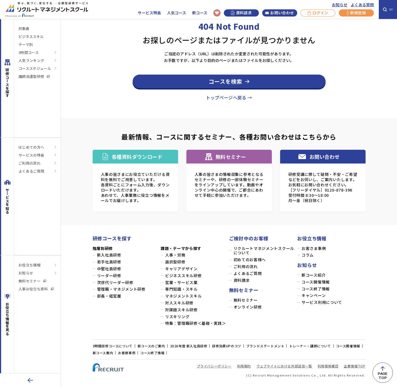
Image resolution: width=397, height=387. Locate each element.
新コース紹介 (314, 275)
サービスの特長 (31, 155)
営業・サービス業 (181, 282)
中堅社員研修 (109, 268)
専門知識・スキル (181, 289)
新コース (199, 12)
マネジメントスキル (183, 296)
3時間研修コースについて (113, 346)
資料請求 (241, 12)
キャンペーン (314, 295)
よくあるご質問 (31, 171)
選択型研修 (175, 262)
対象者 (23, 28)
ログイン (318, 13)
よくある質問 (362, 4)
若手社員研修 (109, 262)
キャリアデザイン (181, 268)
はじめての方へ (31, 147)
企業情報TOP (354, 366)
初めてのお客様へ (250, 259)
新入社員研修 (109, 255)
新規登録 (356, 13)
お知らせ (339, 4)
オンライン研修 (248, 307)
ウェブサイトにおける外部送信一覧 (284, 366)
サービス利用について (322, 302)
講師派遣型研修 (34, 76)
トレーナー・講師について (310, 346)
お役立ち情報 (29, 265)
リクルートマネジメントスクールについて (264, 250)
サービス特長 (149, 12)
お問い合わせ (279, 13)
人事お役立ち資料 (36, 288)
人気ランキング (31, 60)
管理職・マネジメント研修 (121, 289)
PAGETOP (382, 375)
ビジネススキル (31, 36)
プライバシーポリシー (214, 366)
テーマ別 (25, 44)
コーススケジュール (34, 68)
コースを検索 (225, 81)
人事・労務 (175, 255)
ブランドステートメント (265, 346)
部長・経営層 (109, 296)
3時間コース (28, 52)
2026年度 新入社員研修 (188, 346)
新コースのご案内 (151, 346)
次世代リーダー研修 (115, 282)
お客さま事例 (314, 248)
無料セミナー (32, 281)
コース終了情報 (316, 289)
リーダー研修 (109, 275)
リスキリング (177, 316)
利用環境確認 (328, 366)
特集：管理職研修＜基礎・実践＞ (195, 323)
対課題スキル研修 (181, 309)
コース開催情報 (316, 282)
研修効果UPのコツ (226, 346)
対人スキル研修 (179, 303)
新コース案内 (103, 352)
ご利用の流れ (29, 163)
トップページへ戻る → (229, 97)
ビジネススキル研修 (183, 275)
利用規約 (244, 366)
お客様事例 (126, 352)
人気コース (176, 12)
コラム (308, 255)
